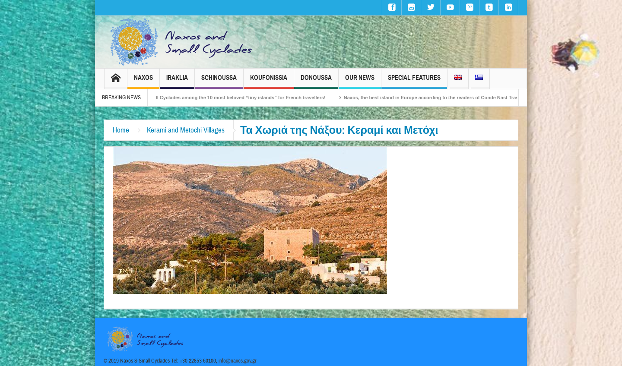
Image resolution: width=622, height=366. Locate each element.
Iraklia (177, 81)
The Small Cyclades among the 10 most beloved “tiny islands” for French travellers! (235, 97)
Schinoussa (219, 81)
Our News (360, 81)
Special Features (414, 81)
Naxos (143, 81)
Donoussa (316, 81)
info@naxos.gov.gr (238, 360)
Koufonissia (269, 81)
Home (121, 130)
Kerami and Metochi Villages (186, 130)
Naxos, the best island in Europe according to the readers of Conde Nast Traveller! (441, 97)
